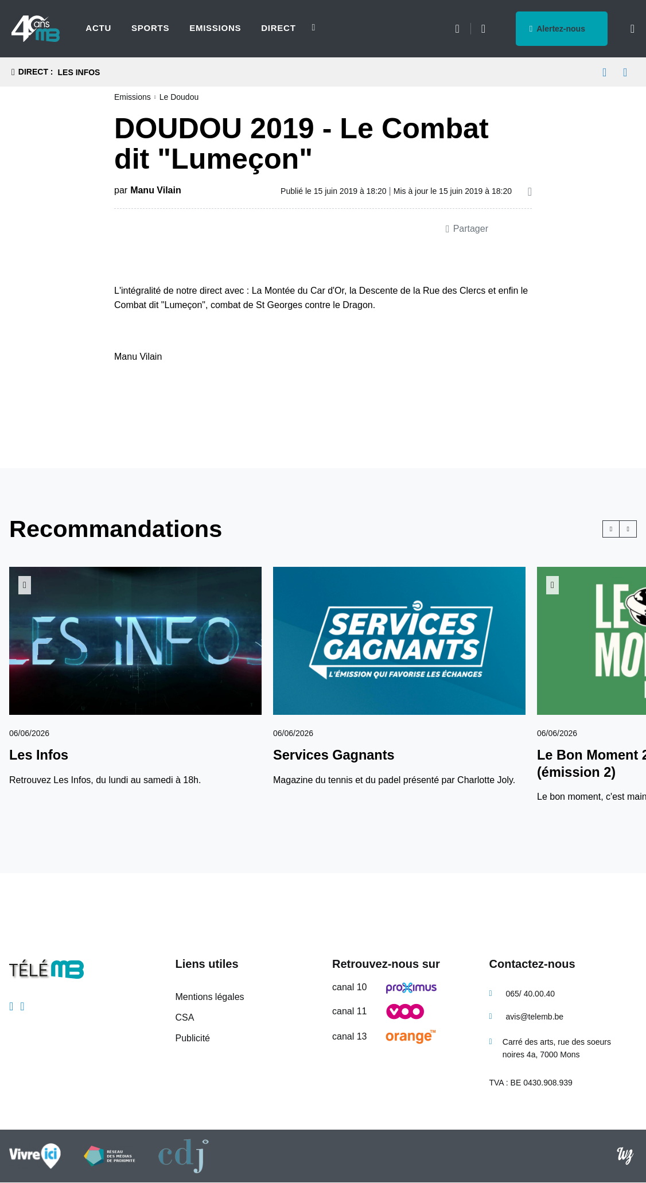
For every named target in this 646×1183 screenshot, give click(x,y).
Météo (457, 28)
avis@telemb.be (535, 1016)
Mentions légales (210, 997)
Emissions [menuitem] (215, 28)
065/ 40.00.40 (530, 993)
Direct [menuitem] (278, 28)
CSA (185, 1017)
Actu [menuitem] (98, 28)
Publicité (193, 1038)
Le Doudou (179, 97)
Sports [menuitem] (150, 28)
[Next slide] (307, 27)
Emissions (132, 97)
